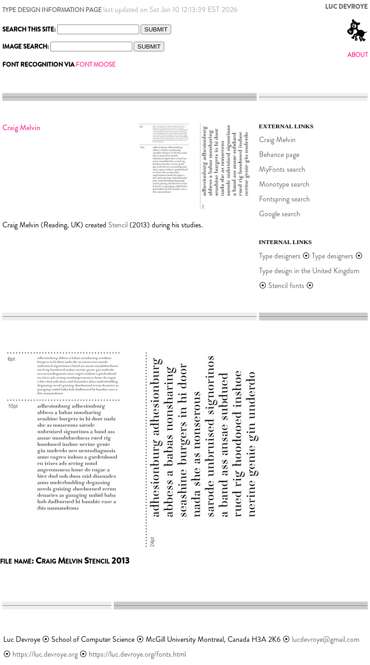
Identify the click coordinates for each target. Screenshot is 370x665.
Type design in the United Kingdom (309, 270)
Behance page (279, 154)
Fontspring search (284, 199)
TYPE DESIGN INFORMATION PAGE (52, 10)
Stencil (118, 225)
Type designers (280, 256)
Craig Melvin (277, 139)
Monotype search (284, 184)
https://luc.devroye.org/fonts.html (137, 654)
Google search (279, 213)
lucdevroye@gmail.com (325, 639)
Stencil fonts (286, 285)
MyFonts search (282, 169)
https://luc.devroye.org (45, 654)
